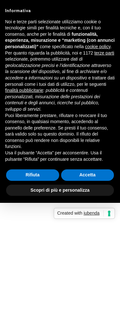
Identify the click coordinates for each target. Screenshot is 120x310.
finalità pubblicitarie (24, 90)
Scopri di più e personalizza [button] (59, 190)
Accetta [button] (87, 174)
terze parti (104, 52)
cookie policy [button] (97, 46)
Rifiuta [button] (33, 174)
